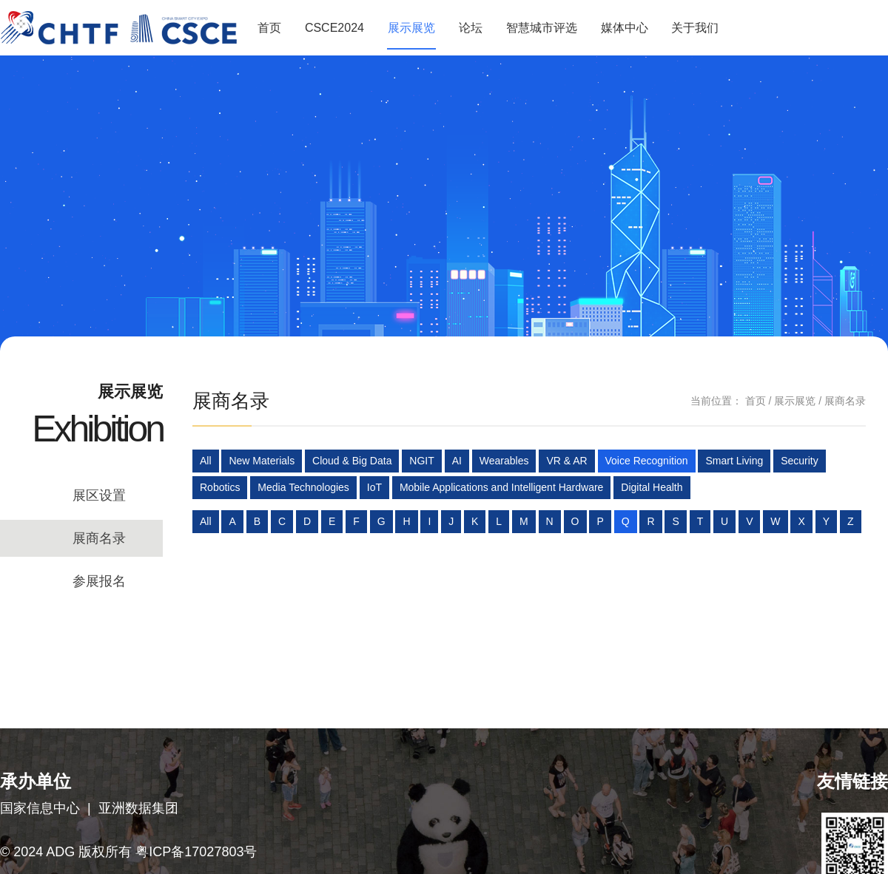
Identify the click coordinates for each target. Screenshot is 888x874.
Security (799, 461)
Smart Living (734, 461)
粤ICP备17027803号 (196, 851)
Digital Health (651, 487)
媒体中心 (624, 27)
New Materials (262, 461)
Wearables (504, 461)
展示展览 (411, 27)
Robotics (220, 487)
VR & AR (566, 461)
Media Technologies (303, 487)
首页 (269, 27)
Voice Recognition (646, 461)
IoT (374, 487)
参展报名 (99, 581)
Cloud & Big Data (351, 461)
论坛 (470, 27)
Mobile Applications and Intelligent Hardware (502, 487)
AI (457, 461)
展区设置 (99, 495)
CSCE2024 (334, 27)
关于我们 (695, 27)
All (206, 461)
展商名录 (99, 538)
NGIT (421, 461)
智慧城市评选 (541, 27)
